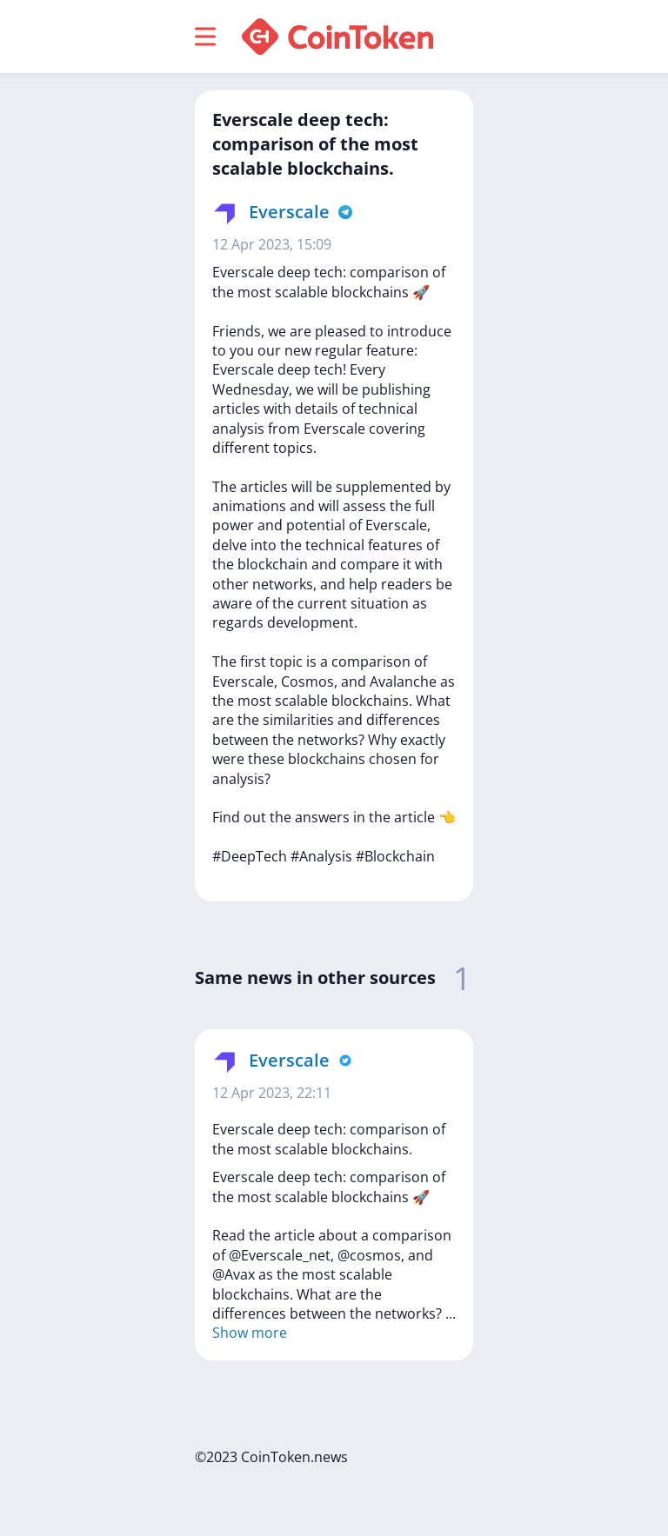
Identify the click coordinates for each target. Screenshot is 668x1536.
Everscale (289, 211)
